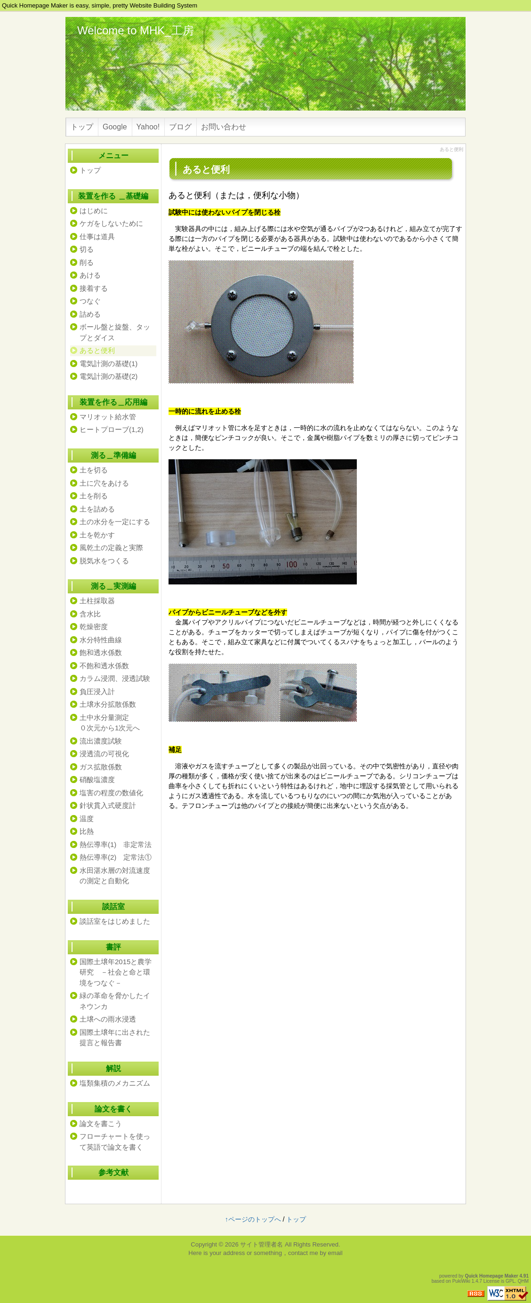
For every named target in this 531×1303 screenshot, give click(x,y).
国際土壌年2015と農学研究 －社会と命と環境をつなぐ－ (116, 972)
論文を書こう (101, 1123)
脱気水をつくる (104, 561)
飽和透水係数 (101, 652)
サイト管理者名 (261, 1244)
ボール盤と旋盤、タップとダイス (115, 332)
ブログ (180, 127)
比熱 (87, 831)
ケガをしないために (111, 223)
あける (90, 275)
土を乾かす (97, 535)
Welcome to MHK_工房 (135, 30)
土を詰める (97, 509)
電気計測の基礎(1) (108, 364)
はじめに (94, 211)
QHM (523, 1281)
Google (115, 127)
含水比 (90, 614)
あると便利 (97, 350)
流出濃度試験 (101, 741)
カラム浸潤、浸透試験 (115, 678)
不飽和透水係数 (104, 666)
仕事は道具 (97, 236)
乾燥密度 (94, 627)
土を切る (94, 470)
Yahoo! (148, 127)
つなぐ (90, 301)
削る (87, 262)
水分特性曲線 (101, 640)
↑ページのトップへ (253, 1219)
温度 (87, 819)
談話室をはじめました (115, 921)
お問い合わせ (223, 127)
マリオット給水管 (108, 417)
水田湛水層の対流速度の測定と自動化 (115, 875)
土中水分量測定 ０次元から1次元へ (115, 722)
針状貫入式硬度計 (108, 805)
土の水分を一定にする (115, 522)
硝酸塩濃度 (97, 779)
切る (87, 249)
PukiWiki (461, 1281)
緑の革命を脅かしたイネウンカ (115, 1000)
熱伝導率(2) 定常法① (116, 857)
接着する (94, 288)
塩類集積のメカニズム (115, 1083)
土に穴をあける (104, 483)
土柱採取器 (97, 601)
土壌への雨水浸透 (108, 1019)
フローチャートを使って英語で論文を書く (115, 1141)
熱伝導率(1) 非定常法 (116, 844)
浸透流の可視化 (104, 754)
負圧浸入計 (97, 691)
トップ (82, 127)
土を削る (94, 496)
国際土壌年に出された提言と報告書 (115, 1037)
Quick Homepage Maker (491, 1276)
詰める (90, 314)
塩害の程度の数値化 (111, 793)
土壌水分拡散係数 (108, 704)
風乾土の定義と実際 (111, 548)
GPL (510, 1281)
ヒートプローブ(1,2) (112, 429)
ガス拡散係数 (101, 767)
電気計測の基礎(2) (108, 376)
